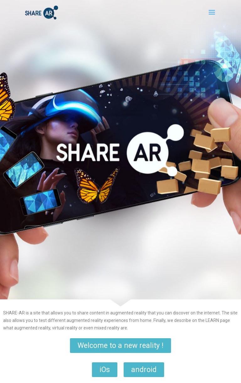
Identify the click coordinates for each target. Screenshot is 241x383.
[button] (120, 345)
